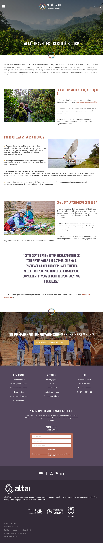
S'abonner (51, 450)
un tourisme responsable (87, 102)
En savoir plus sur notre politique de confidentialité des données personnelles (51, 454)
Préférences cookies (11, 537)
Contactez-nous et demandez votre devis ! (50, 342)
